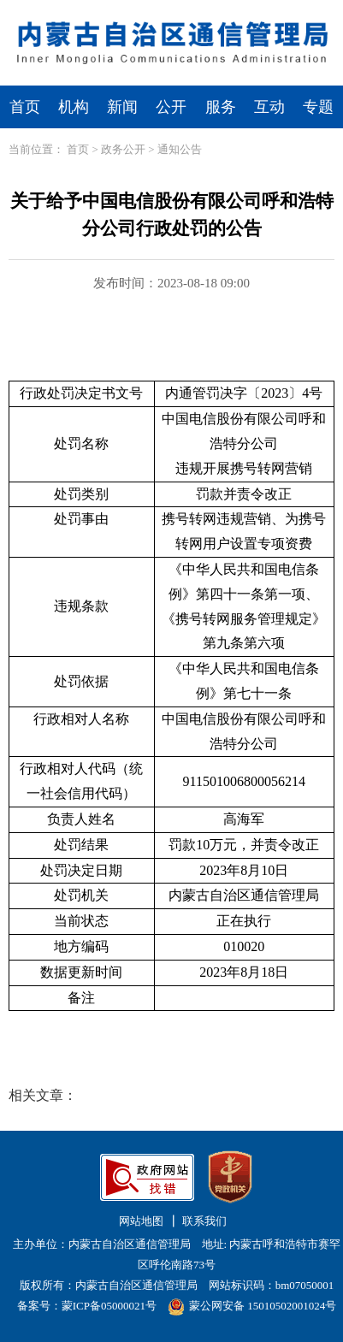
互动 (269, 106)
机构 (73, 106)
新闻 (122, 106)
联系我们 (204, 1221)
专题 (318, 106)
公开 (171, 106)
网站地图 (141, 1221)
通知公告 (179, 149)
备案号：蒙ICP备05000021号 (87, 1305)
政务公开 (123, 149)
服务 (220, 106)
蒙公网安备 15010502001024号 (252, 1305)
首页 (24, 106)
